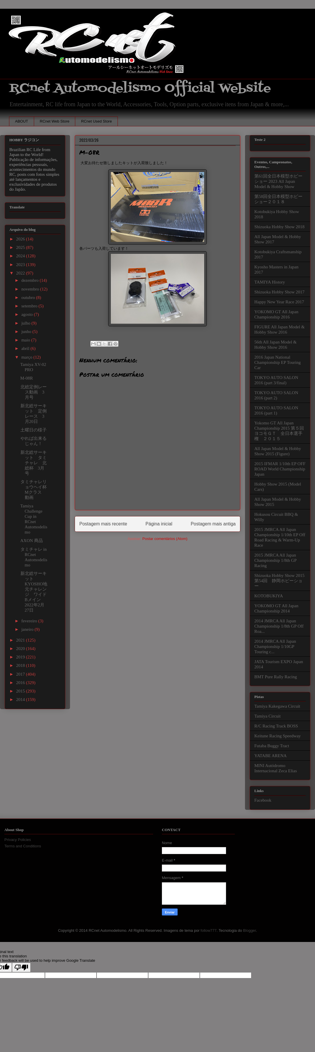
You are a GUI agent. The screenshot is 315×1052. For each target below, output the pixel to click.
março (27, 357)
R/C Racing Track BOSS (276, 726)
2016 (21, 682)
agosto (27, 314)
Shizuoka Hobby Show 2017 (279, 292)
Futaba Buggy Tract (271, 745)
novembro (30, 289)
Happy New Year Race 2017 (279, 302)
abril (25, 348)
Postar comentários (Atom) (165, 538)
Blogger (249, 930)
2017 (21, 674)
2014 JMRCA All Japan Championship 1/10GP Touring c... (275, 646)
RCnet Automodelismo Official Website (140, 88)
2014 (21, 699)
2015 (21, 691)
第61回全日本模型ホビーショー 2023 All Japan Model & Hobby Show (278, 181)
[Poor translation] (21, 967)
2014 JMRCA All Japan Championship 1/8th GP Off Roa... (279, 626)
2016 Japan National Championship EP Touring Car (277, 362)
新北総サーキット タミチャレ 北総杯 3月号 (33, 463)
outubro (28, 297)
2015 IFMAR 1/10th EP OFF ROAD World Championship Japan (279, 469)
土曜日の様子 (33, 430)
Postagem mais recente (103, 523)
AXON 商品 (31, 540)
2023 (21, 264)
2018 (21, 665)
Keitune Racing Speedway (277, 736)
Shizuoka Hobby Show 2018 (279, 226)
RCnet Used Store (96, 121)
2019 (21, 657)
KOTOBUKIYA (268, 596)
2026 (21, 239)
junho (26, 331)
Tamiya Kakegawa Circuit (277, 706)
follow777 (209, 930)
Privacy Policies (17, 839)
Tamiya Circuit (267, 716)
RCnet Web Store (54, 121)
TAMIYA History (269, 282)
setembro (29, 306)
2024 (21, 256)
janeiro (27, 629)
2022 (21, 273)
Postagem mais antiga (213, 523)
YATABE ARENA (270, 755)
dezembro (30, 280)
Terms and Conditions (22, 846)
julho (26, 323)
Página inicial (159, 523)
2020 (21, 648)
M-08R (26, 378)
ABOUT (21, 121)
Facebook (262, 800)
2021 (21, 640)
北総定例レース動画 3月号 (33, 392)
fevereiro (29, 621)
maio (26, 340)
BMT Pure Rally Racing (275, 676)
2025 (21, 247)
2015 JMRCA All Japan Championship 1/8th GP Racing (275, 560)
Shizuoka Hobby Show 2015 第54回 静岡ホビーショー (279, 580)
